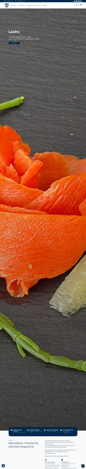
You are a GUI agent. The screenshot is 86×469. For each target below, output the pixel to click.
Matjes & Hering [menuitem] (30, 5)
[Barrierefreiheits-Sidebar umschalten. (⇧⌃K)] (3, 466)
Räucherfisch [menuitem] (13, 5)
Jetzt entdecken (14, 43)
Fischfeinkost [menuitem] (37, 5)
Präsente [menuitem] (45, 5)
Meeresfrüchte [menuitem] (22, 5)
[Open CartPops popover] (83, 466)
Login (72, 1)
